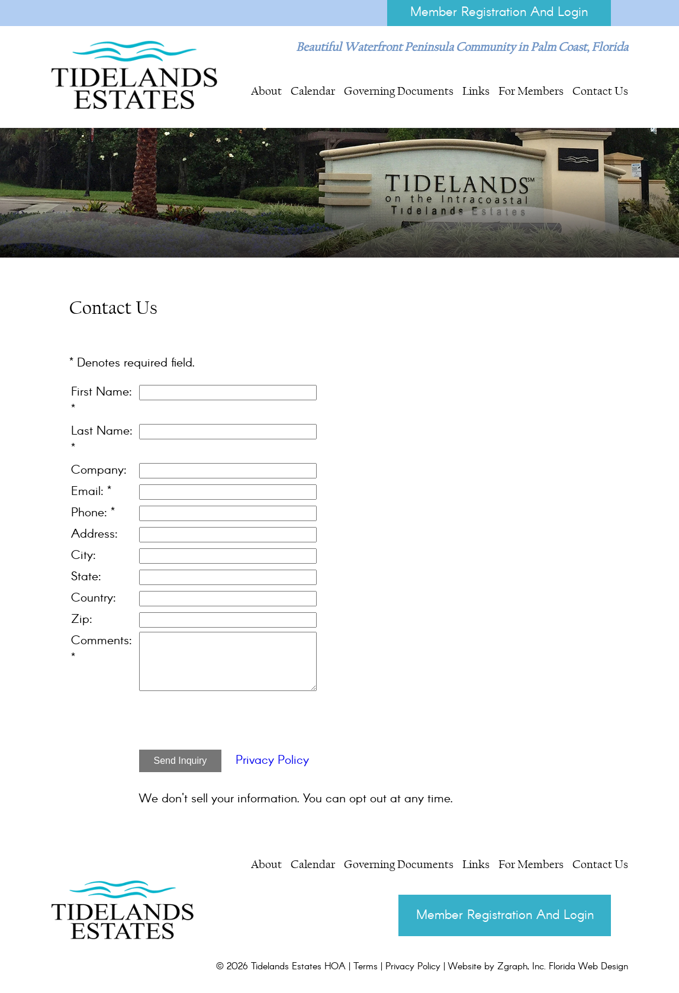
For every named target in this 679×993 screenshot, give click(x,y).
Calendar (313, 91)
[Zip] (228, 620)
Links (476, 91)
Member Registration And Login (498, 13)
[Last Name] (228, 432)
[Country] (228, 599)
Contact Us (600, 91)
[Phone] (228, 514)
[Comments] (228, 662)
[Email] (228, 492)
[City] (228, 556)
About (266, 91)
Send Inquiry (180, 761)
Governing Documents (398, 91)
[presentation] (229, 723)
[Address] (228, 535)
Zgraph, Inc (520, 968)
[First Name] (228, 393)
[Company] (228, 471)
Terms (365, 968)
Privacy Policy (272, 761)
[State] (228, 578)
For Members (531, 91)
